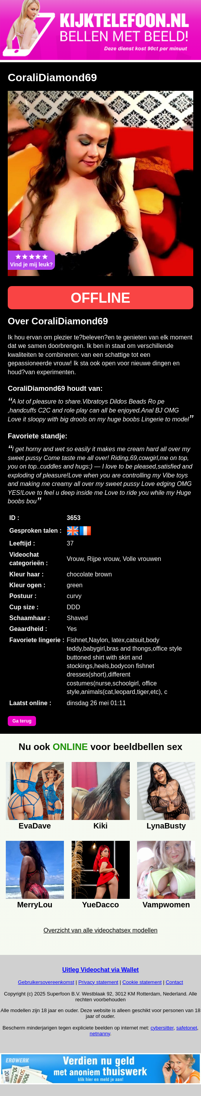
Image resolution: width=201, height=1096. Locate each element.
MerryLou (34, 904)
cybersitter (162, 1028)
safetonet (186, 1028)
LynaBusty (166, 826)
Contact (174, 982)
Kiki (100, 826)
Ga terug (21, 721)
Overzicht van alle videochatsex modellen (100, 930)
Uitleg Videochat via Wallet (100, 969)
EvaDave (35, 826)
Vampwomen (166, 904)
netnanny (99, 1033)
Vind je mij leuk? (31, 260)
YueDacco (100, 904)
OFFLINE (101, 298)
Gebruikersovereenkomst (46, 982)
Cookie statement (141, 982)
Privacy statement (98, 982)
